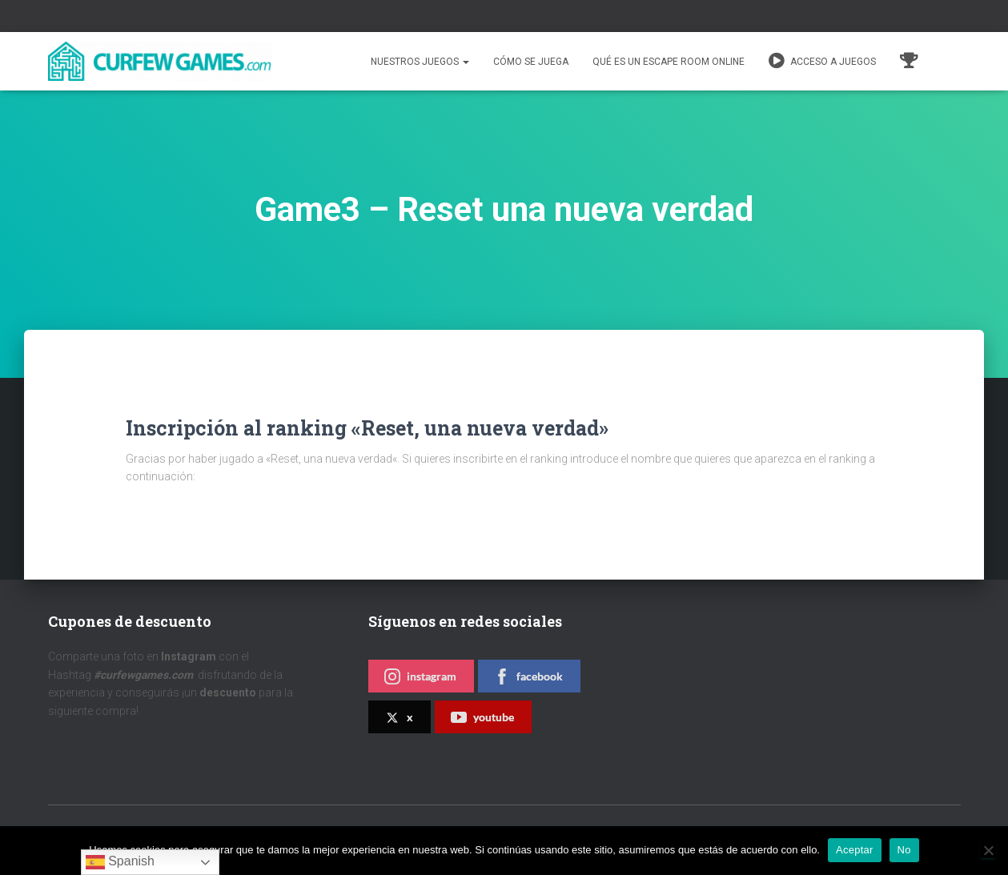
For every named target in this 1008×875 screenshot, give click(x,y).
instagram (420, 676)
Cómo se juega (530, 61)
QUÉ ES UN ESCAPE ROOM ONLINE (668, 61)
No (904, 850)
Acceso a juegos (822, 61)
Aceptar (854, 850)
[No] (988, 850)
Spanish (120, 862)
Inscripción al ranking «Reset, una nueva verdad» (367, 428)
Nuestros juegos (420, 61)
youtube (482, 717)
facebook (528, 676)
